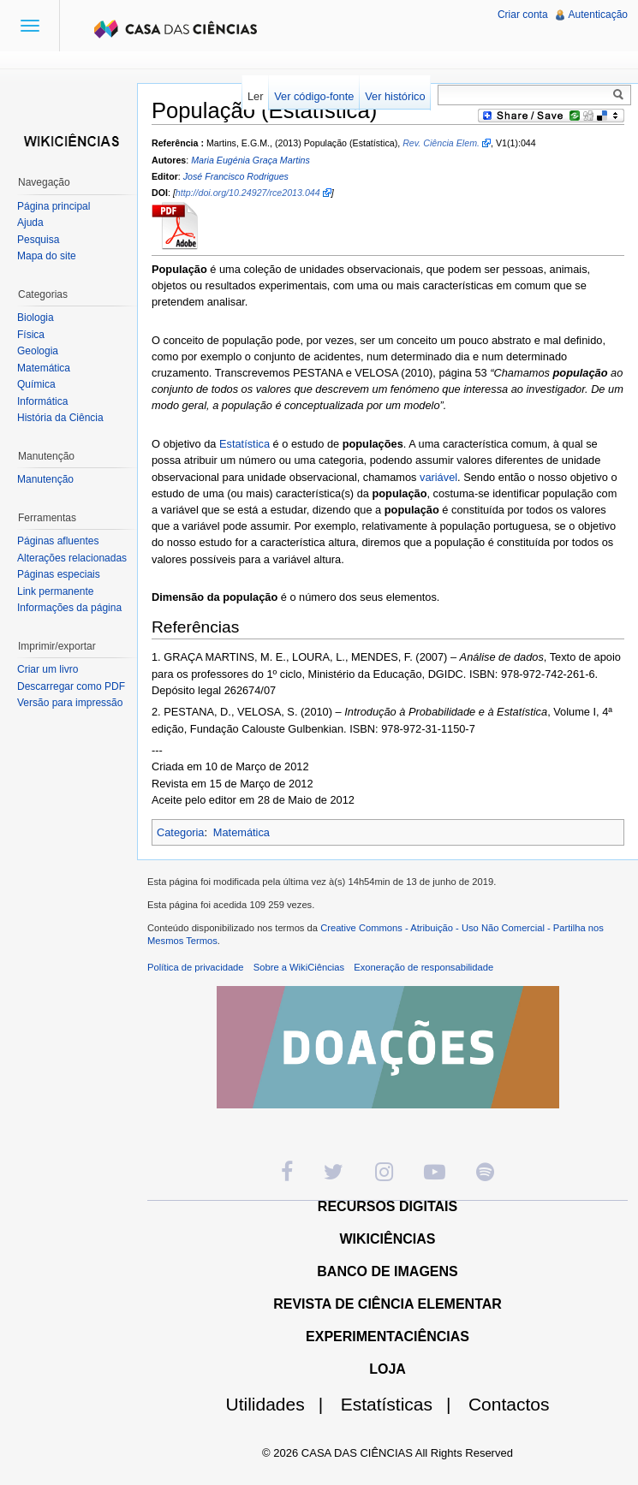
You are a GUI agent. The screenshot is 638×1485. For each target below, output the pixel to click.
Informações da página (69, 608)
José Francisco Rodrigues (236, 176)
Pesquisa (38, 240)
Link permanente (55, 591)
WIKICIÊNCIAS (388, 1238)
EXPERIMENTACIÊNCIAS (387, 1336)
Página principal (53, 206)
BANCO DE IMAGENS (387, 1271)
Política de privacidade (195, 967)
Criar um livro (47, 669)
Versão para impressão (69, 703)
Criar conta (523, 15)
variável (438, 477)
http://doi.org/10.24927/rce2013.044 (248, 192)
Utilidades (281, 1404)
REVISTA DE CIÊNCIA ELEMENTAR (387, 1304)
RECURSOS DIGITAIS (387, 1206)
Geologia (37, 351)
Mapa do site (46, 256)
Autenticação (598, 15)
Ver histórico (395, 96)
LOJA (387, 1369)
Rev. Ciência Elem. (441, 143)
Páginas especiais (58, 574)
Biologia (35, 318)
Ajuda (30, 223)
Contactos (509, 1404)
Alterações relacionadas (72, 558)
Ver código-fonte (314, 96)
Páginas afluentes (57, 541)
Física (31, 335)
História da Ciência (60, 418)
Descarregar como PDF (71, 686)
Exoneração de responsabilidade (423, 967)
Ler (255, 96)
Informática (42, 401)
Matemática (241, 832)
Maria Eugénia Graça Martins (250, 160)
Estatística (244, 443)
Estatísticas (403, 1404)
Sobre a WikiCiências (298, 967)
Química (36, 384)
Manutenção (45, 479)
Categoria (181, 832)
